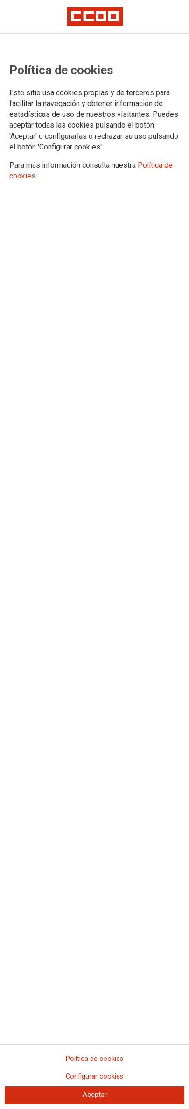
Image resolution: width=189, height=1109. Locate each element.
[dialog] (94, 554)
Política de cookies (94, 1059)
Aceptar (95, 1095)
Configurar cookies (94, 1077)
